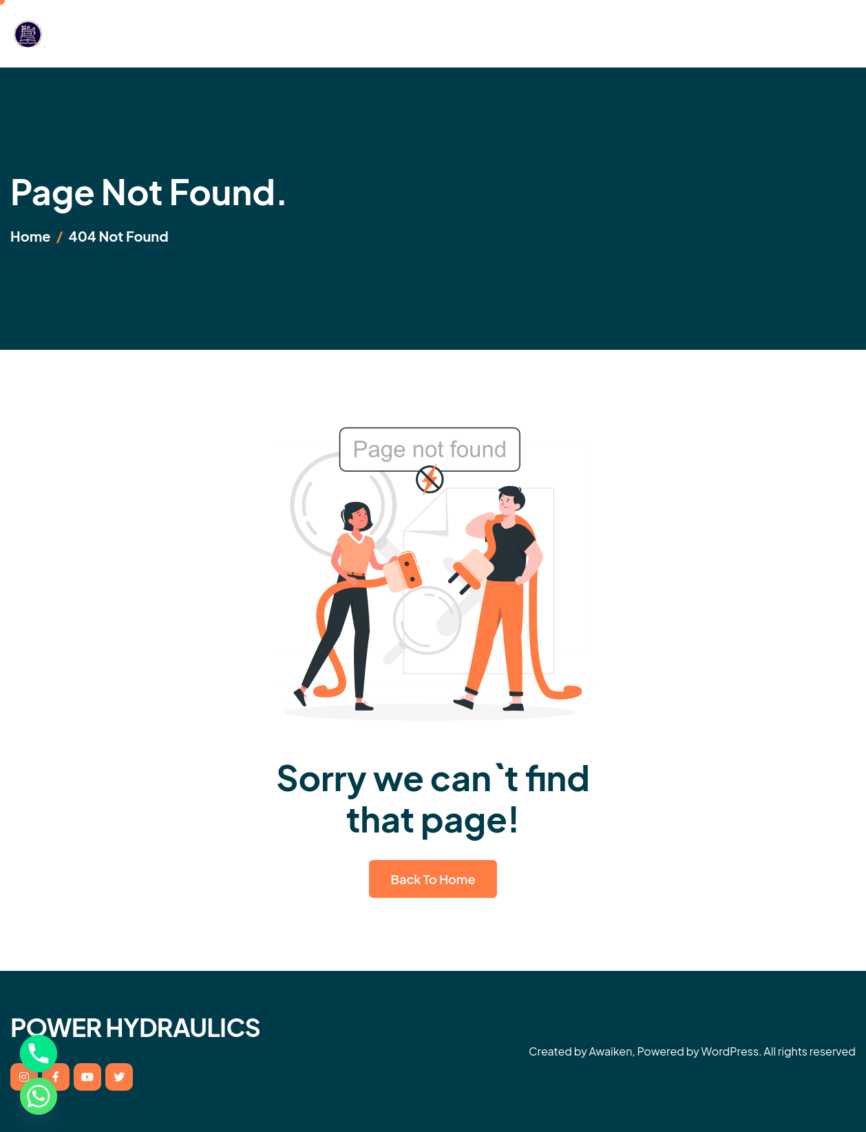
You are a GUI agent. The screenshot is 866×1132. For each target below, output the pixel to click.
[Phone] (38, 1053)
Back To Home (433, 879)
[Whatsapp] (38, 1096)
